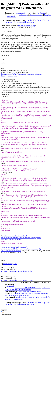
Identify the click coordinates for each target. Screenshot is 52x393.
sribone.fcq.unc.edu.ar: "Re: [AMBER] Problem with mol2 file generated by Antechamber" (26, 294)
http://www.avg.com (10, 264)
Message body (20, 13)
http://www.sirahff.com (9, 76)
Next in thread (11, 17)
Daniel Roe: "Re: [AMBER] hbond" (30, 291)
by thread (38, 20)
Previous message (36, 15)
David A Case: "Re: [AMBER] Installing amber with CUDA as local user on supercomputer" (27, 289)
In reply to (47, 15)
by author (9, 22)
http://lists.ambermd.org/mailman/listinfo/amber (17, 271)
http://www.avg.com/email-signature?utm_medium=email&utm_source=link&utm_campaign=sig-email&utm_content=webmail (21, 237)
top (38, 13)
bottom (42, 13)
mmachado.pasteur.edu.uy (26, 26)
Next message (23, 15)
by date (30, 20)
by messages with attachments (24, 22)
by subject (46, 20)
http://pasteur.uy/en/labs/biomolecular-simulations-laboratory (21, 74)
